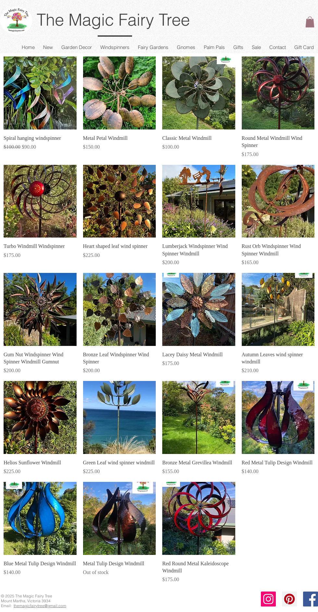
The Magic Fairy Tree (113, 19)
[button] (309, 22)
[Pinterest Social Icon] (289, 599)
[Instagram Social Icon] (268, 599)
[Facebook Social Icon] (310, 599)
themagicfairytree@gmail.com (40, 605)
